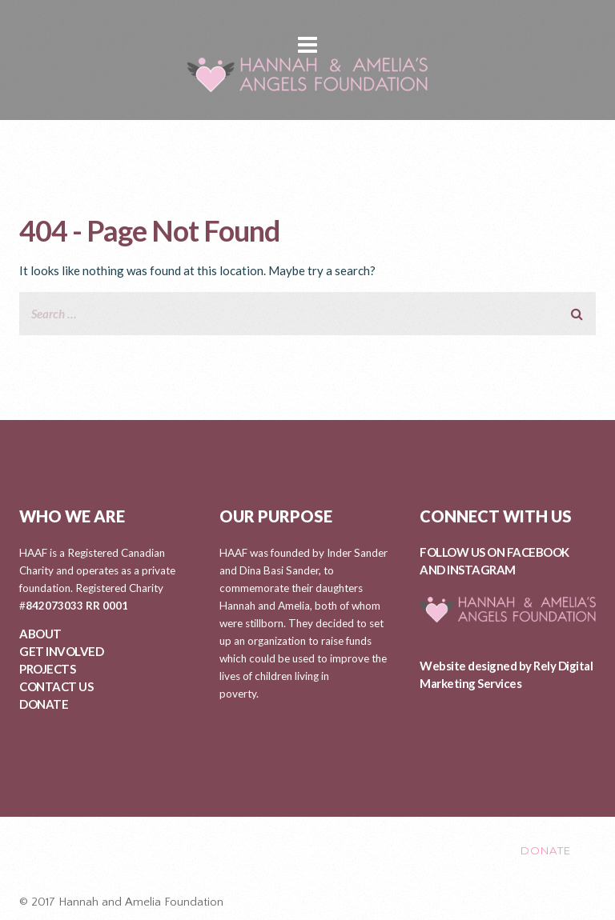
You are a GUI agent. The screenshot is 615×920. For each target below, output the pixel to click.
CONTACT (463, 850)
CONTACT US (56, 686)
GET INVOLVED (61, 651)
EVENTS (384, 850)
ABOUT (40, 633)
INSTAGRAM (481, 569)
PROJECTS (47, 669)
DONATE (43, 704)
